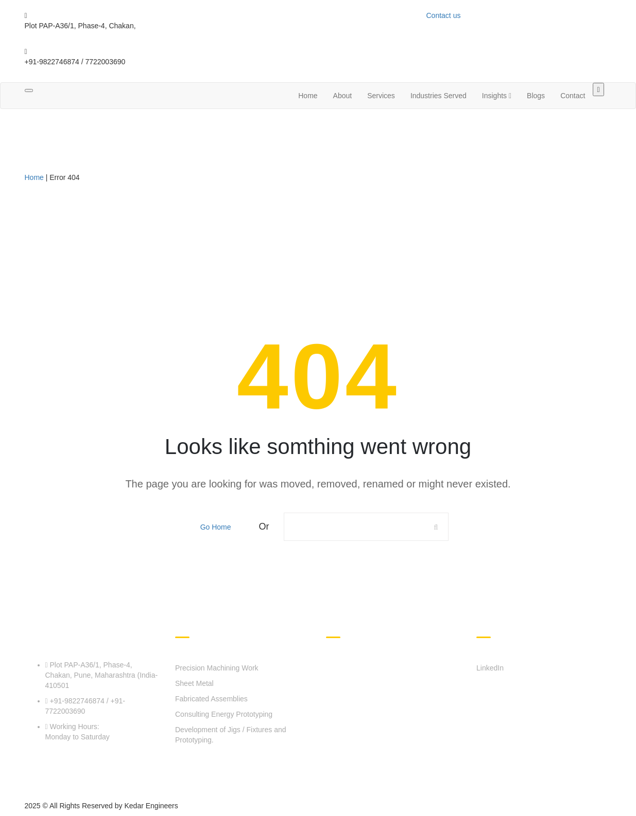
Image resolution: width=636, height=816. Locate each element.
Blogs (536, 96)
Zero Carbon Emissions (426, 735)
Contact (572, 96)
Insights (496, 96)
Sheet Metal (194, 683)
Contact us (443, 15)
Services (381, 96)
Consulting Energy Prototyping (223, 714)
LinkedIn (490, 668)
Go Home (215, 527)
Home (307, 96)
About (342, 96)
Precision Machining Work (217, 668)
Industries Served (438, 96)
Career (358, 764)
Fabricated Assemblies (211, 699)
